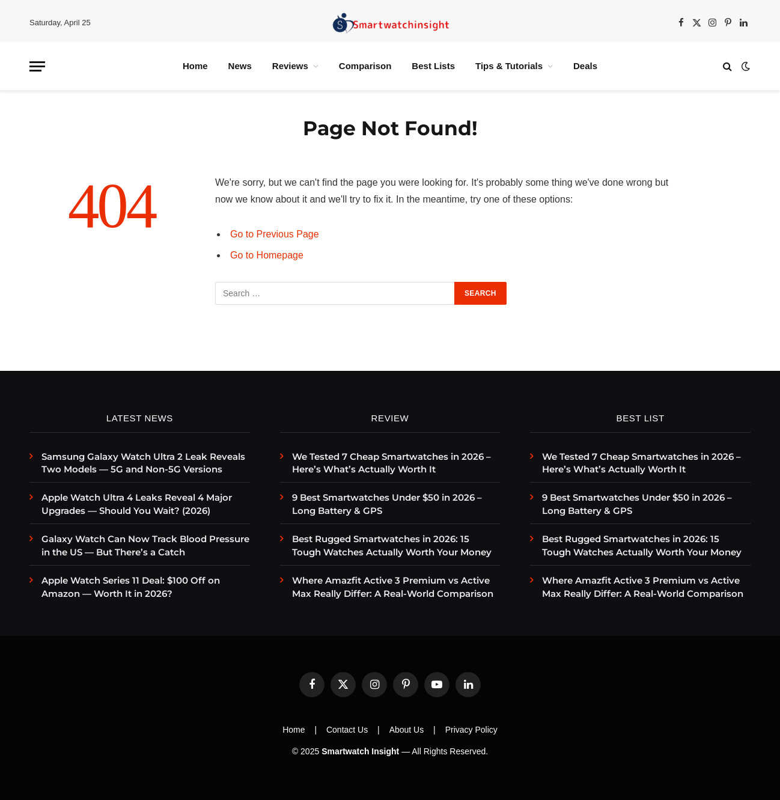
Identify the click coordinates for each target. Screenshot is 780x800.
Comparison (365, 66)
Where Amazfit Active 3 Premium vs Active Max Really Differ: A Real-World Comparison (392, 587)
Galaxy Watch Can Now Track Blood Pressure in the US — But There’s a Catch (145, 545)
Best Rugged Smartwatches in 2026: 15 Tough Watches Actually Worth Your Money (392, 545)
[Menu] (37, 66)
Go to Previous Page (274, 234)
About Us (406, 729)
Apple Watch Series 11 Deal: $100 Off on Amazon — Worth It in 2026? (130, 587)
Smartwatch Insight (360, 751)
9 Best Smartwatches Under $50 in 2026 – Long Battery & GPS (387, 504)
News (240, 66)
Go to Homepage (266, 255)
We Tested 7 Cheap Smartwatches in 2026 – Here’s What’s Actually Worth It (391, 463)
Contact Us (347, 729)
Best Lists (433, 66)
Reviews (290, 66)
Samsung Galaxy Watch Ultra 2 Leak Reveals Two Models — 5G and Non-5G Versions (143, 463)
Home (195, 66)
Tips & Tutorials (509, 66)
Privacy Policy (471, 729)
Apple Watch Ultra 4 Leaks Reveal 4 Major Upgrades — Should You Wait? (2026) (136, 504)
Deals (585, 66)
